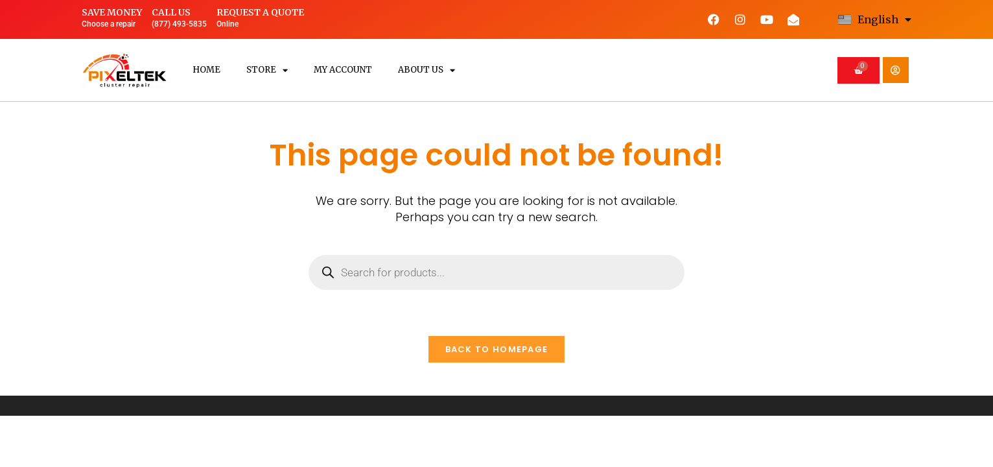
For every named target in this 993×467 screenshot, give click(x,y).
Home (206, 69)
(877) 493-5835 (179, 24)
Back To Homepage (496, 349)
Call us (171, 12)
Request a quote (260, 12)
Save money (112, 12)
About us (426, 70)
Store (267, 70)
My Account (343, 69)
